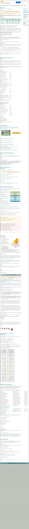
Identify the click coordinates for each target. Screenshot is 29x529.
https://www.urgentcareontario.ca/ (5, 432)
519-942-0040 (25, 397)
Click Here (1, 157)
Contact (22, 5)
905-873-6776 (25, 401)
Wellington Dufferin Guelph (5, 175)
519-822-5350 (25, 410)
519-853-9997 (25, 404)
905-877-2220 (25, 403)
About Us (11, 5)
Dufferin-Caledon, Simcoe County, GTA (6, 179)
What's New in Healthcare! (25, 23)
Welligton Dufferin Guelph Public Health (6, 182)
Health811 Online (10, 220)
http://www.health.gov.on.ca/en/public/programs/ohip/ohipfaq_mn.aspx (9, 146)
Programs (14, 5)
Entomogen (2, 318)
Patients (5, 5)
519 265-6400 (25, 395)
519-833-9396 (9, 9)
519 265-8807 (25, 394)
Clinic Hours (24, 8)
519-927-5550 (26, 400)
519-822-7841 (25, 391)
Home (2, 5)
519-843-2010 (25, 409)
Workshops (18, 5)
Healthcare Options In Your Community (26, 14)
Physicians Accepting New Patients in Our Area (26, 12)
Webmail (28, 463)
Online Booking (25, 17)
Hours (8, 5)
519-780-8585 (25, 392)
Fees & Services (25, 9)
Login (25, 5)
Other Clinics (25, 22)
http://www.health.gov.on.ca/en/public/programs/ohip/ (7, 148)
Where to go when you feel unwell (25, 16)
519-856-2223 (25, 405)
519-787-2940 (25, 396)
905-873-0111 (25, 408)
